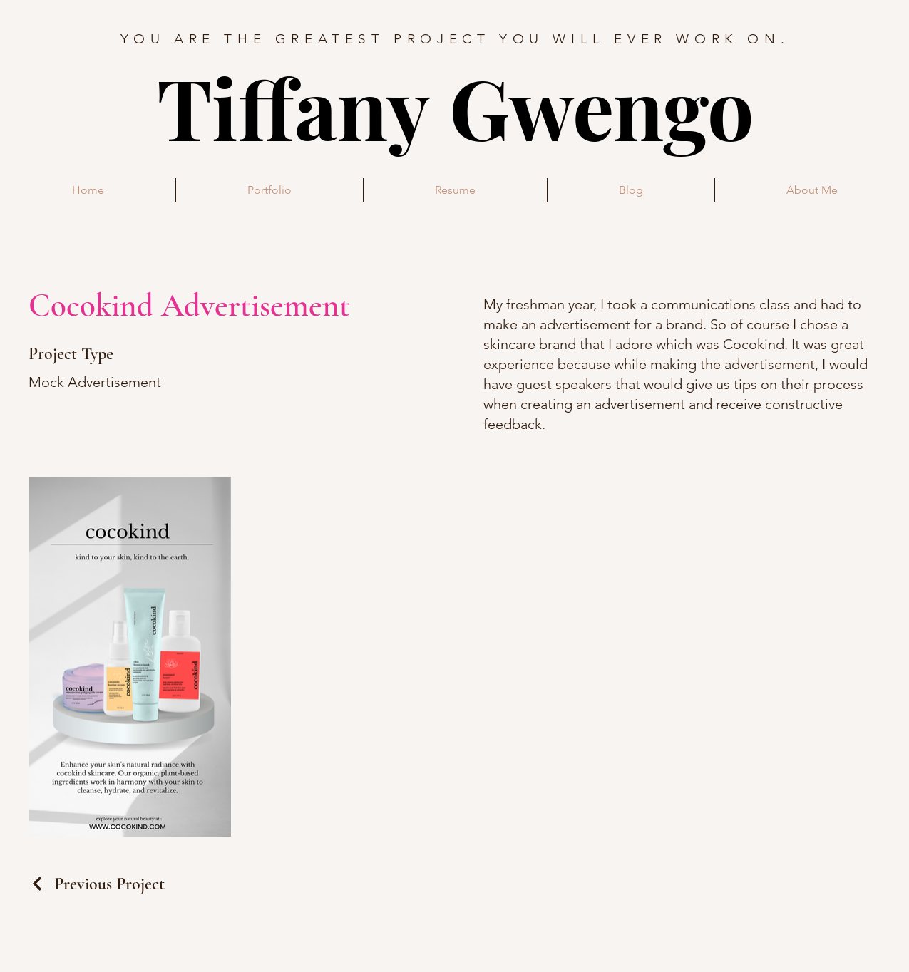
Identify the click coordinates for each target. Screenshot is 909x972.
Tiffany (303, 106)
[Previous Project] (97, 884)
